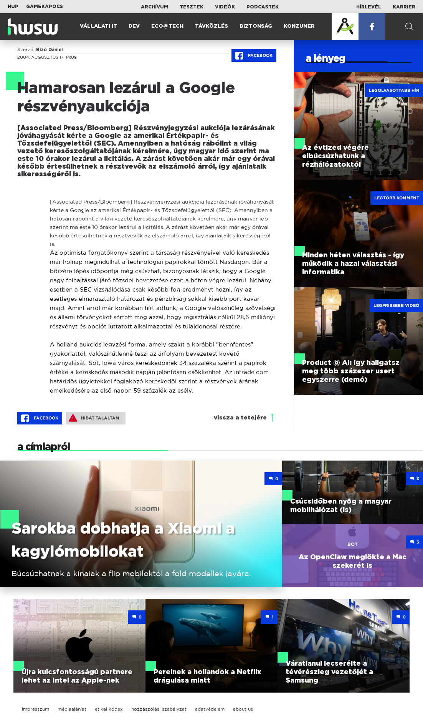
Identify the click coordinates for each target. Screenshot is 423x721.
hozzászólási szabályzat (159, 708)
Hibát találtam (94, 418)
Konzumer (299, 26)
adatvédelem (210, 708)
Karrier (404, 7)
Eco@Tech (167, 26)
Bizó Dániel (49, 49)
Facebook (254, 56)
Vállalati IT (98, 26)
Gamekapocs (44, 6)
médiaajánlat (72, 708)
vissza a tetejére (240, 418)
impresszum (35, 708)
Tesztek (191, 7)
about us (243, 708)
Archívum (154, 7)
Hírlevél (368, 7)
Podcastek (262, 7)
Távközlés (211, 26)
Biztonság (256, 26)
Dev (134, 26)
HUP (13, 6)
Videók (225, 7)
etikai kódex (109, 708)
